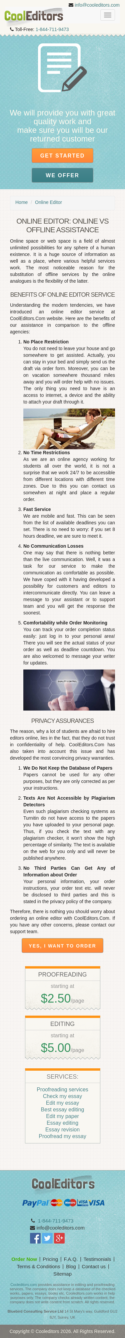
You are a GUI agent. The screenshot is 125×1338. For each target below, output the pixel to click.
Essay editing (62, 1123)
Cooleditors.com (23, 1285)
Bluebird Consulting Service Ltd (35, 1311)
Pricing (50, 1259)
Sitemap (62, 1274)
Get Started (62, 156)
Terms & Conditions (38, 1266)
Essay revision (62, 1129)
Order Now (24, 1259)
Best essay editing (62, 1109)
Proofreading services (62, 1089)
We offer (62, 175)
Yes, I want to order (62, 946)
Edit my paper (62, 1116)
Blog (71, 1266)
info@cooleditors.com (97, 5)
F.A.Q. (71, 1259)
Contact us (94, 1266)
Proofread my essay (62, 1136)
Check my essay (62, 1096)
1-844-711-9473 (52, 29)
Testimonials (97, 1259)
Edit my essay (62, 1103)
